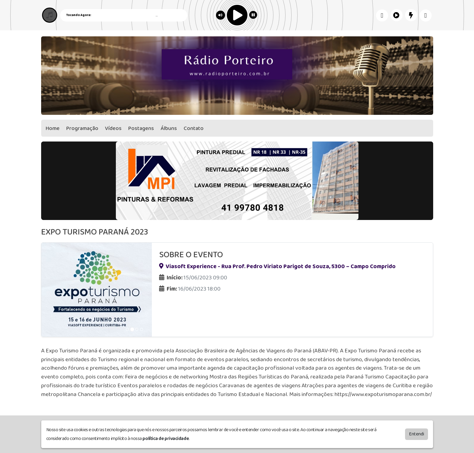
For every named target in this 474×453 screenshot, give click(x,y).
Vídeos (113, 128)
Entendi (416, 434)
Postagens (141, 128)
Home (53, 128)
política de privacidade (165, 438)
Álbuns (169, 128)
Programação (82, 128)
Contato (194, 128)
